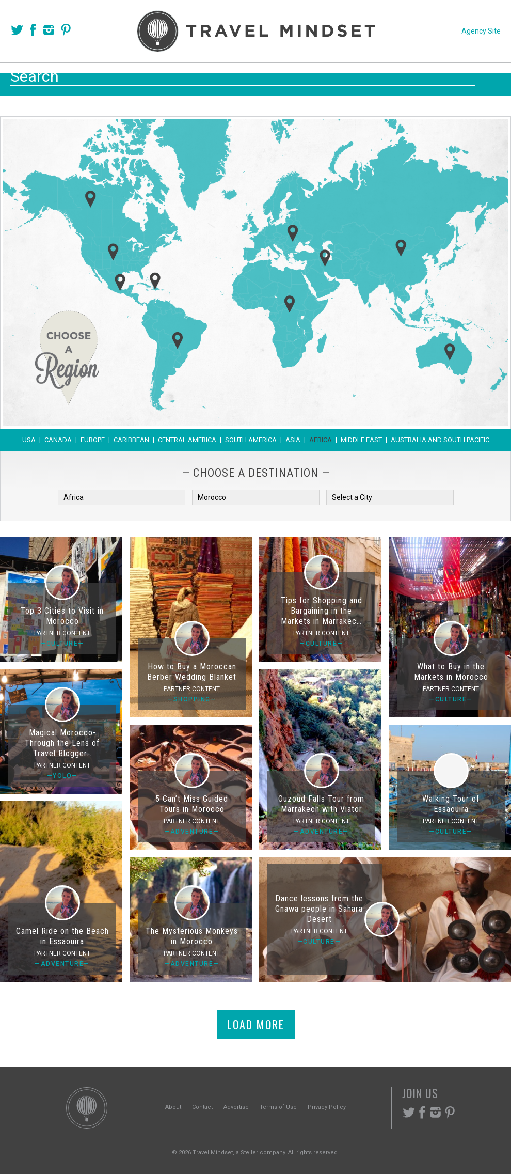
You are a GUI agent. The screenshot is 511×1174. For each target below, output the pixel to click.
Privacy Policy (327, 1107)
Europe (93, 440)
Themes (259, 78)
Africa (320, 440)
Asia (292, 440)
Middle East (361, 440)
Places (206, 78)
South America (251, 440)
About (173, 1107)
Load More (255, 1024)
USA (29, 440)
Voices (156, 78)
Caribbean (131, 440)
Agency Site (481, 31)
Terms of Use (278, 1107)
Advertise (236, 1107)
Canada (58, 440)
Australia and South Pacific (440, 440)
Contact (202, 1107)
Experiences (325, 78)
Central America (187, 440)
